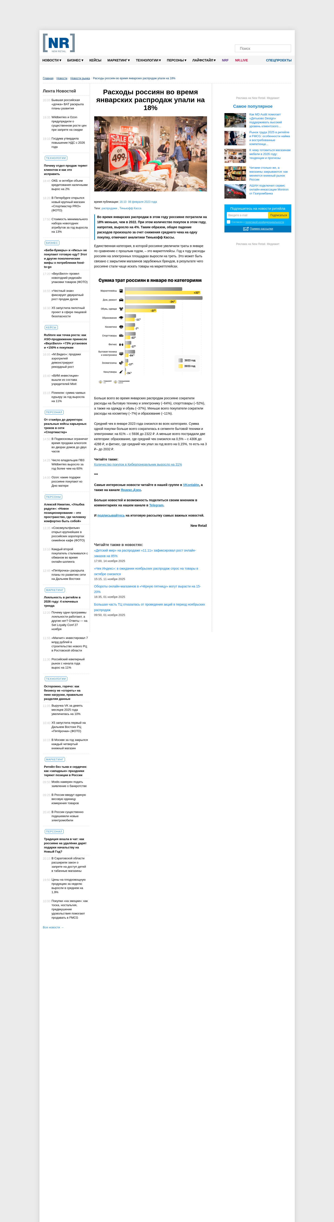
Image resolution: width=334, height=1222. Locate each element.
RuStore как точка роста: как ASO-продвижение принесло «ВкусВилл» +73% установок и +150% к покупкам (65, 341)
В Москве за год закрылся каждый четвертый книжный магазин (70, 744)
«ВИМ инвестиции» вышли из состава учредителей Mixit (65, 380)
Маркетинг (118, 60)
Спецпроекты (277, 60)
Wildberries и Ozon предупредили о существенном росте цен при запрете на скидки (69, 123)
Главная (48, 78)
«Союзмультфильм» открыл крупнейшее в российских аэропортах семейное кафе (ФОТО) (68, 534)
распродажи (110, 208)
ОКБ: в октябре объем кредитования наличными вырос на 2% (70, 185)
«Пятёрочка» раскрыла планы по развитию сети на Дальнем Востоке (69, 575)
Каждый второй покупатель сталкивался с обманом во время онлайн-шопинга (70, 555)
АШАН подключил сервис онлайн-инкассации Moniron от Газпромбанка (269, 189)
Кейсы (95, 60)
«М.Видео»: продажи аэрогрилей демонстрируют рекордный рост (66, 360)
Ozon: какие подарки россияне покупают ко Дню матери (67, 481)
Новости (51, 60)
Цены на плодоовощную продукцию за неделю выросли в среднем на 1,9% (69, 886)
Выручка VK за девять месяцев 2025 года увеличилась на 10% (67, 710)
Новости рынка (80, 78)
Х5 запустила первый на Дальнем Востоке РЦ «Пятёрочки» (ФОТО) (69, 727)
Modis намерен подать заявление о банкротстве (69, 784)
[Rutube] (276, 36)
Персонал (54, 412)
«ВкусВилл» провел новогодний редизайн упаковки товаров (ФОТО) (70, 278)
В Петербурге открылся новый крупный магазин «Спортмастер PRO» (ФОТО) (68, 204)
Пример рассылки (261, 228)
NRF (225, 60)
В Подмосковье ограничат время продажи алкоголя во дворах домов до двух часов (70, 445)
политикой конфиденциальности (264, 222)
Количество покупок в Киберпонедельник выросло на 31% (138, 464)
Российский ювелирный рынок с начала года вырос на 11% (68, 663)
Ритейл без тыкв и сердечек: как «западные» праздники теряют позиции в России (65, 771)
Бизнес (75, 60)
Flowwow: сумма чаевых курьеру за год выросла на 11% (68, 397)
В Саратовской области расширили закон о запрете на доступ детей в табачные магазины (69, 865)
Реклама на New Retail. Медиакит (257, 98)
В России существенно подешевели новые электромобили (68, 816)
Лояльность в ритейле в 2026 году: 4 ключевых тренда (62, 601)
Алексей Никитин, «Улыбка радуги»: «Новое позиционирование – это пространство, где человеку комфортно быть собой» (65, 513)
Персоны (176, 60)
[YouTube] (267, 36)
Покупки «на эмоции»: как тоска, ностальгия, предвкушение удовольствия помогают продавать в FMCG (70, 909)
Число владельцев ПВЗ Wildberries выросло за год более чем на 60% (68, 464)
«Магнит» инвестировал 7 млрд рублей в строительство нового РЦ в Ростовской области (70, 644)
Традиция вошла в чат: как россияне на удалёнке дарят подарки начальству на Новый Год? (65, 845)
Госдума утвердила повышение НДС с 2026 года (68, 143)
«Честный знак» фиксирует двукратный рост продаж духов (68, 295)
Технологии (148, 60)
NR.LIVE (241, 60)
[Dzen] (259, 36)
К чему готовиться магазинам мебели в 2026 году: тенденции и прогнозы (270, 154)
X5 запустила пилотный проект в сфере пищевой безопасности (69, 312)
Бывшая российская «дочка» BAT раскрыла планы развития (68, 104)
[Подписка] (285, 36)
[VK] (250, 36)
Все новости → (53, 927)
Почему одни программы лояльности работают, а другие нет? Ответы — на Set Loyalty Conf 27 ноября (69, 621)
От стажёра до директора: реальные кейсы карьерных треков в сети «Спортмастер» (65, 426)
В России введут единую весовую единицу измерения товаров (69, 799)
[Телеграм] (241, 36)
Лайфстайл (204, 60)
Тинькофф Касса (130, 208)
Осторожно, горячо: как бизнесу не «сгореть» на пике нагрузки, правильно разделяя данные (63, 693)
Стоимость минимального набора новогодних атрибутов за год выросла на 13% (70, 225)
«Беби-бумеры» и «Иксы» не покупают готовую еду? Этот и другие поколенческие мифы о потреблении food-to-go (65, 258)
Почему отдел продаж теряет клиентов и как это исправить (66, 170)
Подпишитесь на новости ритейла (257, 208)
